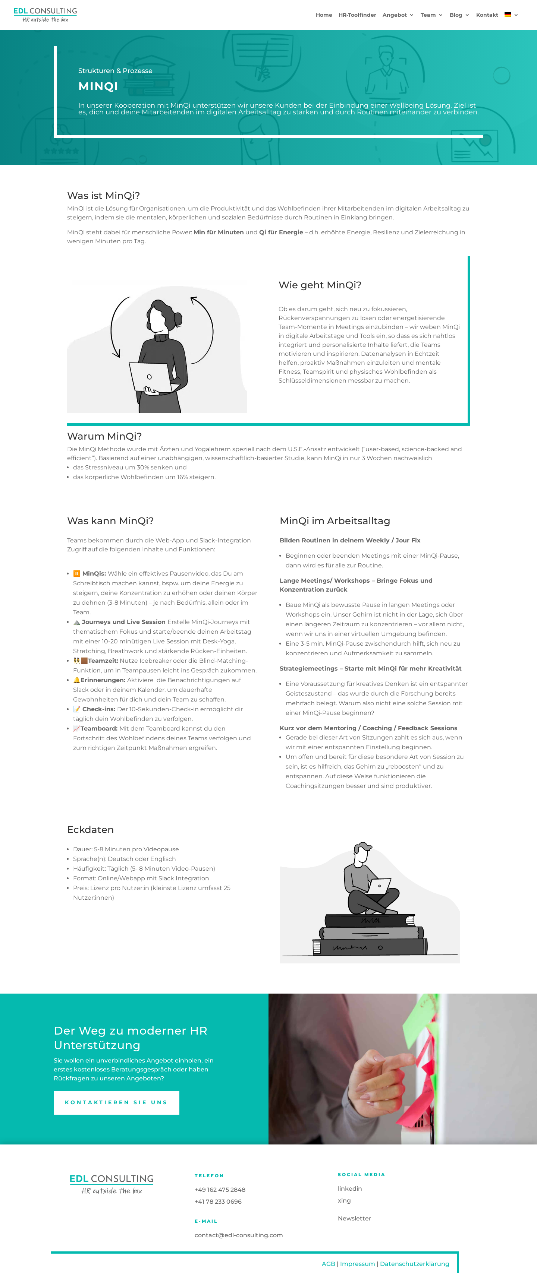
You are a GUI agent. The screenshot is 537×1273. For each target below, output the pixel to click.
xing (344, 1200)
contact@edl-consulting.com (239, 1235)
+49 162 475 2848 (220, 1189)
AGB (328, 1263)
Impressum (357, 1263)
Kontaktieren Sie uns (116, 1102)
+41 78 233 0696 (218, 1201)
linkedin (350, 1188)
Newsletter (354, 1218)
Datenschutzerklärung (414, 1263)
